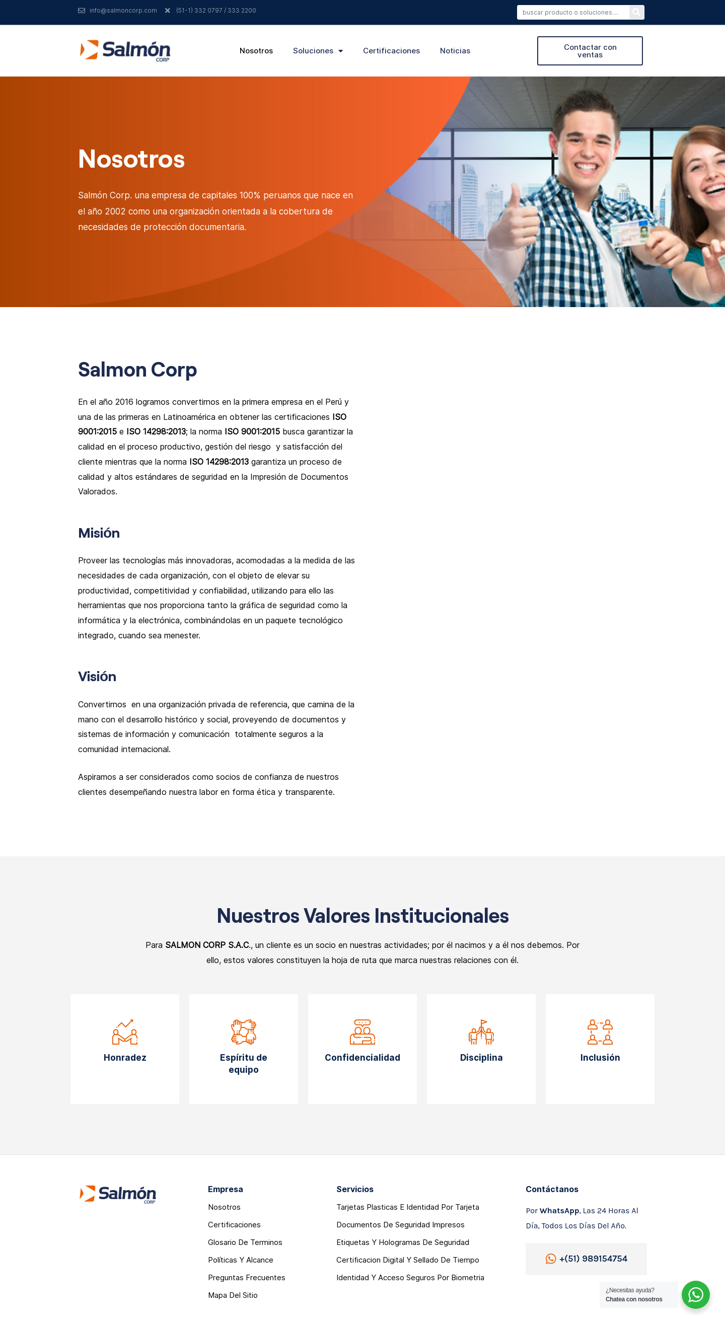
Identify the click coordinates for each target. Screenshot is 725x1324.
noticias (455, 50)
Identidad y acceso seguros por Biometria (410, 1277)
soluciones (318, 51)
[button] (590, 50)
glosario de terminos (245, 1242)
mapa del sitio (233, 1295)
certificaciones (391, 50)
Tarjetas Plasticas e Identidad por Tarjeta (407, 1207)
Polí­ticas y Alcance (240, 1260)
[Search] (636, 12)
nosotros (256, 50)
